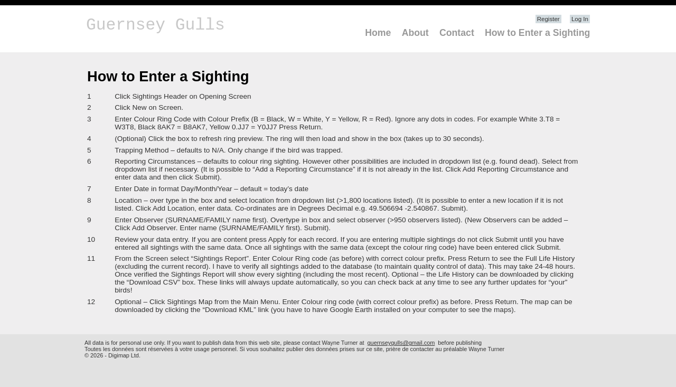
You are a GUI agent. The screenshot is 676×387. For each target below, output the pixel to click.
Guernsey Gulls (155, 25)
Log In (579, 19)
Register (548, 19)
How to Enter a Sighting (537, 32)
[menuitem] (374, 33)
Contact (456, 32)
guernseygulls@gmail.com (401, 342)
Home (378, 32)
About (415, 32)
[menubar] (474, 33)
